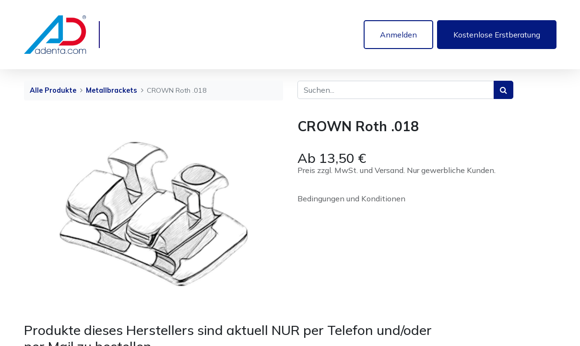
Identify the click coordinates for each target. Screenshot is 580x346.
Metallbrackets (111, 90)
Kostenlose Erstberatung (496, 34)
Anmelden (398, 34)
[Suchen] (503, 90)
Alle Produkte (53, 90)
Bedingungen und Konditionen (351, 198)
